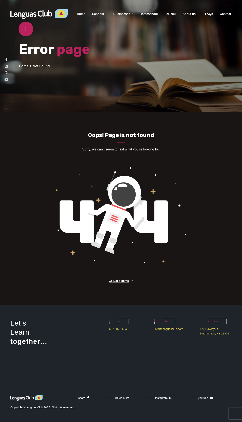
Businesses (121, 14)
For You (170, 14)
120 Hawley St (209, 328)
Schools (98, 14)
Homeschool (149, 14)
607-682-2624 (118, 328)
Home (81, 14)
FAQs (209, 14)
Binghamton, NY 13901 (214, 333)
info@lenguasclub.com (168, 328)
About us (188, 14)
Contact (225, 14)
